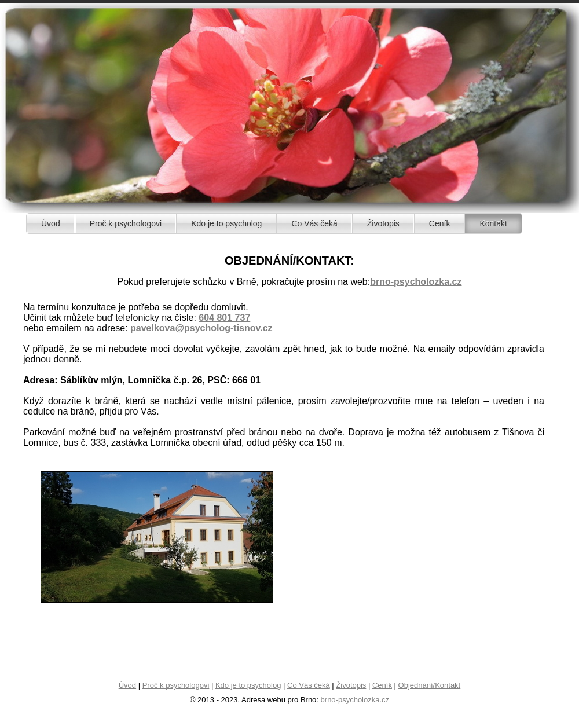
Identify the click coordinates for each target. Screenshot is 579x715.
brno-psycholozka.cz (415, 282)
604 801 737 (224, 317)
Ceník (382, 685)
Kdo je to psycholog (248, 685)
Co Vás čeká (308, 685)
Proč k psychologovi (176, 685)
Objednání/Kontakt (429, 685)
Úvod (127, 685)
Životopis (351, 685)
